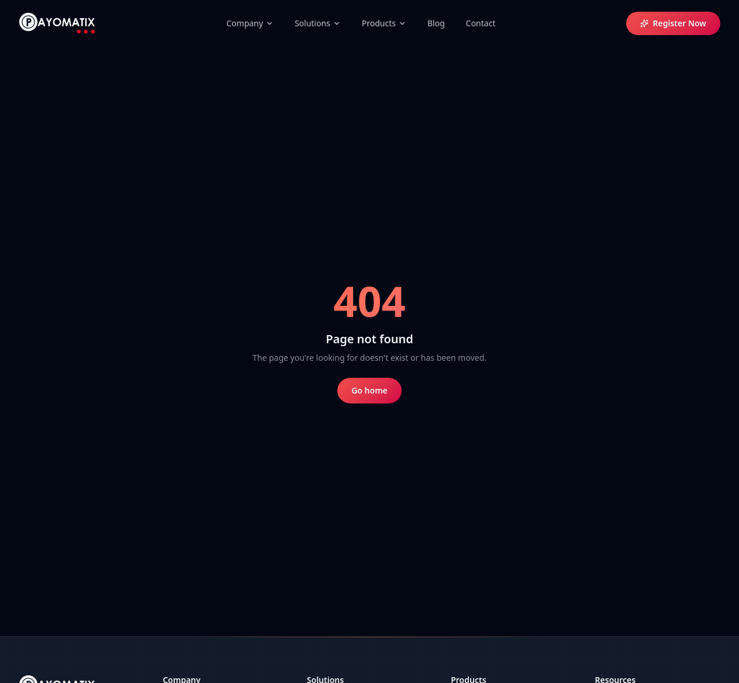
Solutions (318, 23)
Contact (481, 23)
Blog (436, 23)
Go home (369, 390)
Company (250, 23)
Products (384, 23)
